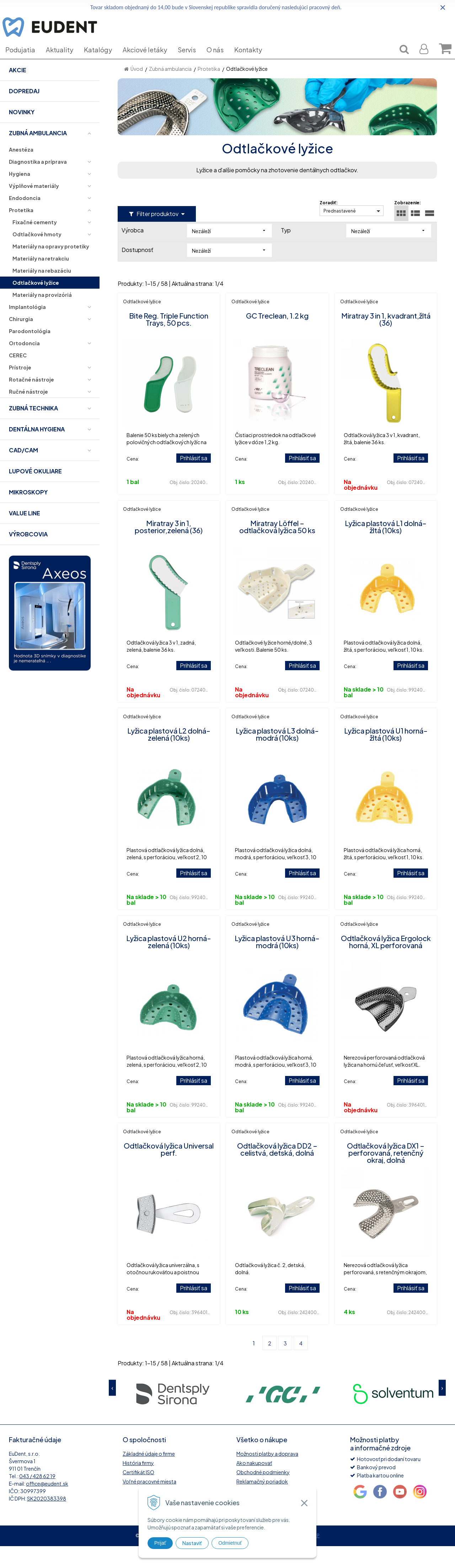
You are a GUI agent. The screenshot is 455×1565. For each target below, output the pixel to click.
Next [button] (442, 1407)
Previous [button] (112, 1407)
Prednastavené (339, 229)
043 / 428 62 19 (37, 1495)
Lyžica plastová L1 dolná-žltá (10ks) (386, 545)
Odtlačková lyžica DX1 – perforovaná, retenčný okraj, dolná (385, 1171)
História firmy (138, 1482)
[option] (173, 1412)
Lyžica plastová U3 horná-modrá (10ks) (277, 960)
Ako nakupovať (254, 1482)
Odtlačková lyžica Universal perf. (169, 1168)
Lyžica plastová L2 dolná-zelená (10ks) (168, 753)
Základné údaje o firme (149, 1472)
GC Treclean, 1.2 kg (277, 334)
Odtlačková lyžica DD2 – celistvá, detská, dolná (277, 1168)
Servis (192, 60)
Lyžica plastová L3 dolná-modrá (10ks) (277, 753)
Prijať (160, 1543)
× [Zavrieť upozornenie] (443, 7)
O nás (220, 60)
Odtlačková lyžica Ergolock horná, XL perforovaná (386, 960)
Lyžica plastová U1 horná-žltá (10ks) (386, 753)
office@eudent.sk (47, 1502)
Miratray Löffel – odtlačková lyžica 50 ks (277, 545)
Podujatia (26, 60)
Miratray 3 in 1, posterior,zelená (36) (169, 545)
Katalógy (103, 60)
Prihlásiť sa (193, 476)
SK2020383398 (46, 1517)
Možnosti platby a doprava (267, 1472)
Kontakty (253, 60)
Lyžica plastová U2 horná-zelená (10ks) (168, 960)
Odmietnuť (230, 1543)
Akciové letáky (150, 60)
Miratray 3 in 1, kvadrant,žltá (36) (385, 338)
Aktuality (65, 60)
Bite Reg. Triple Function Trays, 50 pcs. (168, 338)
